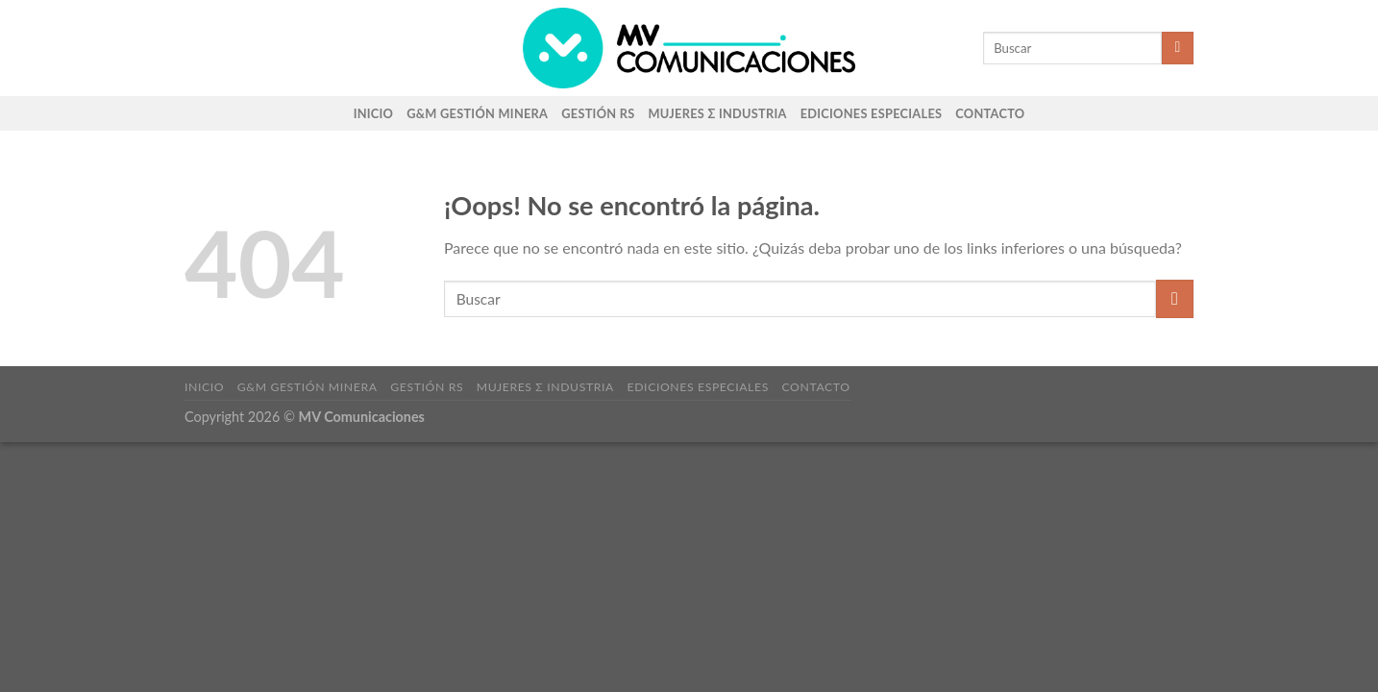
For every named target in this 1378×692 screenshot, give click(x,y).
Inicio (374, 113)
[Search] (947, 48)
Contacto (989, 113)
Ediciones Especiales (871, 113)
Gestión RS (597, 113)
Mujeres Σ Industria (718, 113)
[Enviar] (1177, 48)
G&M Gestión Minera (477, 113)
